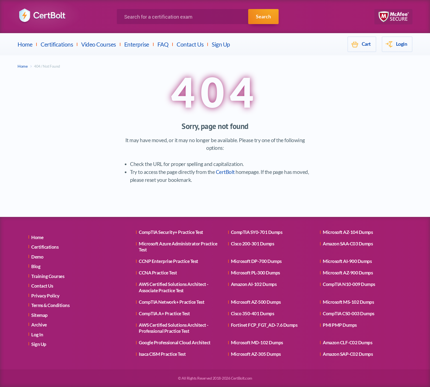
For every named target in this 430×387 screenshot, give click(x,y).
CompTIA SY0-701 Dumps (256, 232)
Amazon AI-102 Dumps (254, 284)
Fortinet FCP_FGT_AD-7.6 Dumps (264, 325)
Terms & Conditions (50, 305)
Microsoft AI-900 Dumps (347, 261)
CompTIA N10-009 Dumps (349, 284)
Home (25, 44)
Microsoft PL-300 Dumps (255, 273)
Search (263, 16)
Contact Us (190, 44)
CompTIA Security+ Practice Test (171, 232)
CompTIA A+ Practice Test (164, 313)
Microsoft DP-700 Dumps (256, 261)
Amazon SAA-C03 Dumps (348, 243)
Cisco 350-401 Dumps (252, 313)
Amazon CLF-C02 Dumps (347, 342)
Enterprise (136, 44)
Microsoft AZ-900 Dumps (348, 273)
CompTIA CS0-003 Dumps (348, 313)
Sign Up (221, 44)
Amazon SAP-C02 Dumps (348, 354)
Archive (39, 325)
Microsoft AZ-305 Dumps (256, 354)
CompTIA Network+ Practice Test (171, 302)
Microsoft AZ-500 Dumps (256, 302)
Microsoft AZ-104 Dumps (348, 232)
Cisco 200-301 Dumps (252, 243)
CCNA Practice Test (158, 273)
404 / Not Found (47, 66)
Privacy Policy (45, 296)
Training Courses (47, 276)
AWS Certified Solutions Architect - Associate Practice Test (173, 287)
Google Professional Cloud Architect (175, 342)
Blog (35, 266)
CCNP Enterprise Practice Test (168, 261)
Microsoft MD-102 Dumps (257, 342)
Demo (37, 257)
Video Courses (98, 44)
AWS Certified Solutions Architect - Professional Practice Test (173, 328)
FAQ (163, 44)
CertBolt (225, 172)
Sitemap (39, 315)
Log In (37, 334)
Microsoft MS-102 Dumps (348, 302)
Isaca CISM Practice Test (162, 354)
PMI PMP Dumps (340, 325)
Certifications (57, 44)
